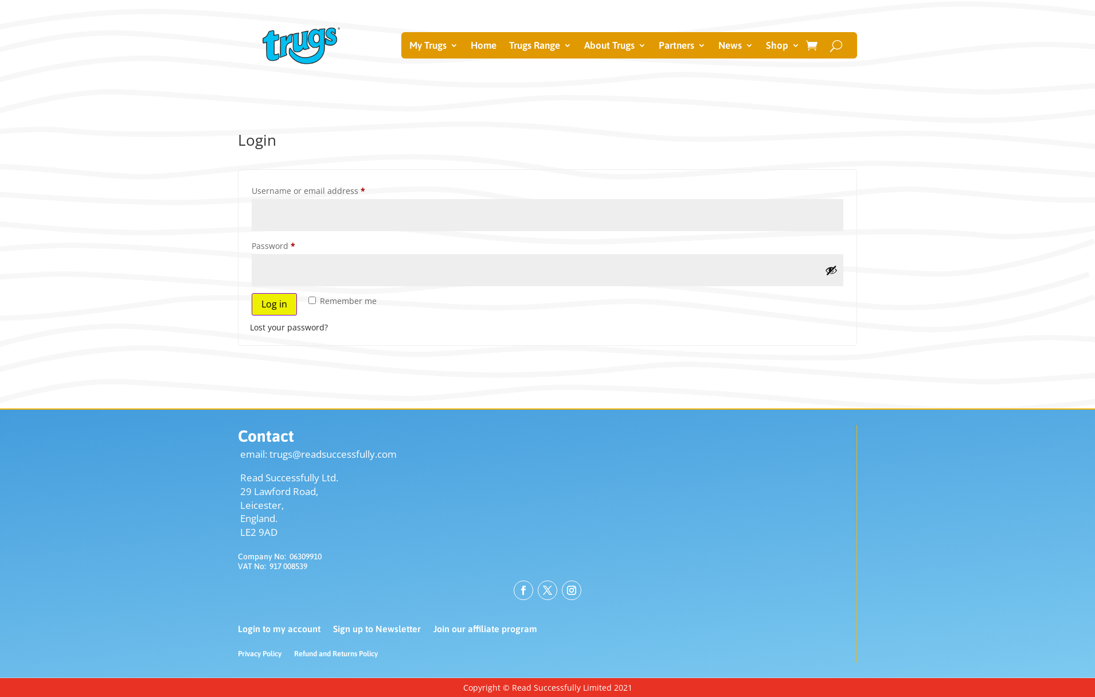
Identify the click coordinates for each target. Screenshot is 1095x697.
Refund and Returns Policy (336, 654)
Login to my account (279, 629)
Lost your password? (289, 327)
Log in (274, 304)
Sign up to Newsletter (377, 629)
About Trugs (609, 46)
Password (291, 244)
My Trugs (428, 46)
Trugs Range (534, 46)
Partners (676, 46)
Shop (777, 46)
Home (483, 46)
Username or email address (326, 189)
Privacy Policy (259, 654)
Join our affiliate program (485, 629)
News (730, 46)
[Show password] (831, 270)
